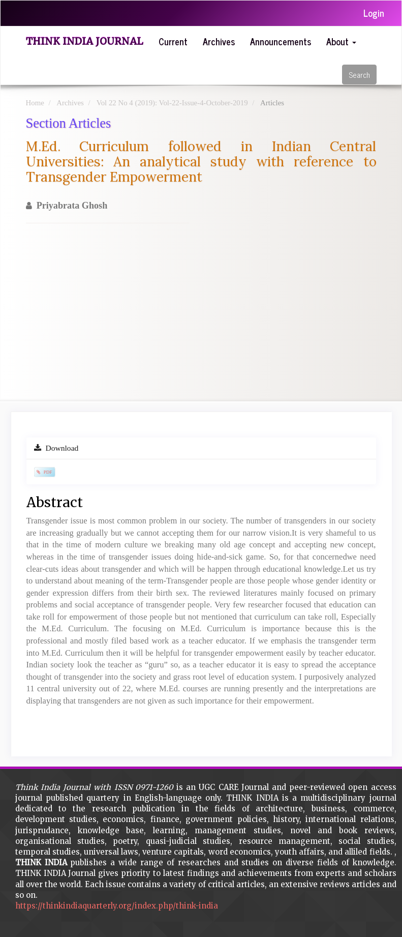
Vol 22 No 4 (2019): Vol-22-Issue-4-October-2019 (172, 103)
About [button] (341, 41)
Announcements (280, 41)
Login (373, 12)
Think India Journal (84, 41)
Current (173, 41)
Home (35, 103)
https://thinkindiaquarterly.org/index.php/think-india (116, 906)
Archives (219, 41)
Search (359, 74)
